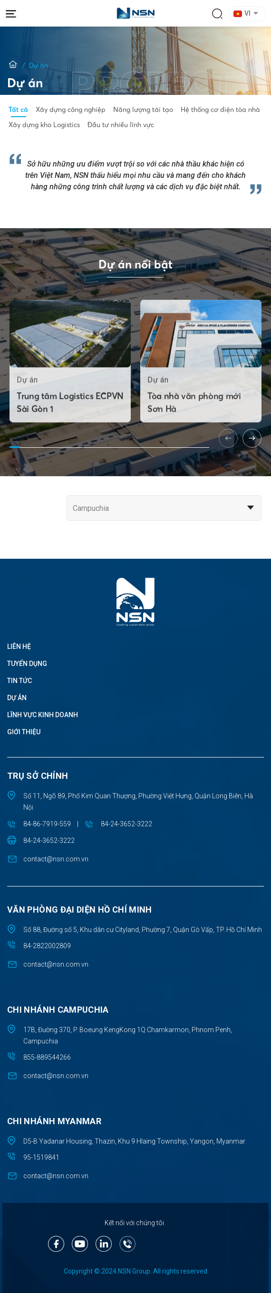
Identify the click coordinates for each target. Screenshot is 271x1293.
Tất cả (18, 109)
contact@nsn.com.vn (55, 859)
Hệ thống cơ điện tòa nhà (220, 109)
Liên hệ (19, 646)
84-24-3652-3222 (126, 824)
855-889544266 (47, 1057)
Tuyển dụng (27, 663)
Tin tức (19, 680)
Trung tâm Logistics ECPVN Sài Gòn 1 (70, 420)
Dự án (17, 698)
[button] (248, 13)
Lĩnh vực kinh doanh (42, 715)
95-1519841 (41, 1157)
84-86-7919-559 (47, 824)
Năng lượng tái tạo (143, 109)
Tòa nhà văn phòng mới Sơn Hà (194, 420)
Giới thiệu (23, 732)
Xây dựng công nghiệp (71, 109)
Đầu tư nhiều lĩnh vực (120, 124)
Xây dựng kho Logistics (44, 124)
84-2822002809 (47, 946)
